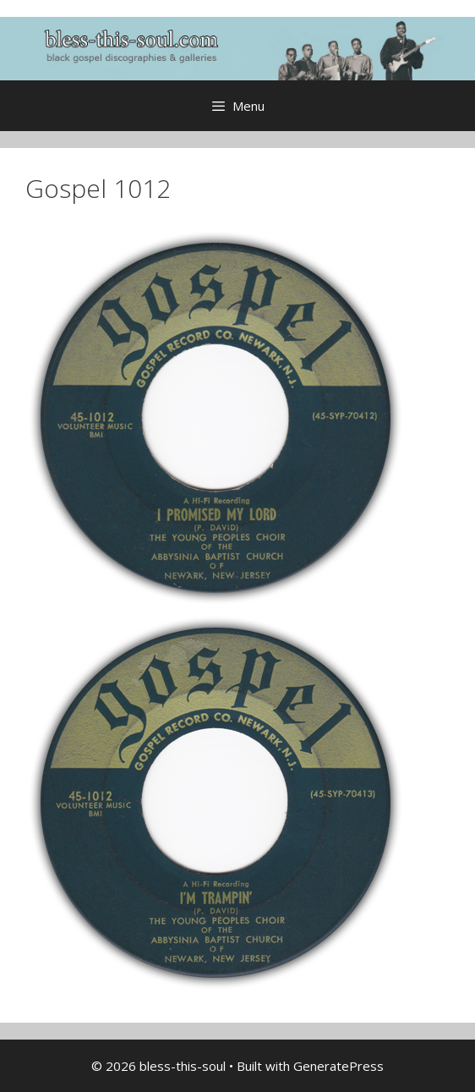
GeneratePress (338, 1065)
